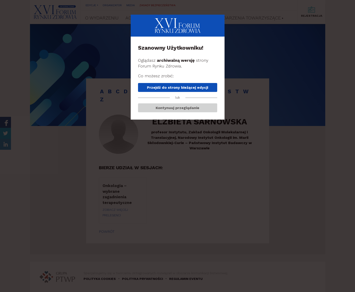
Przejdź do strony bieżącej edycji (177, 87)
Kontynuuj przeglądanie (177, 108)
